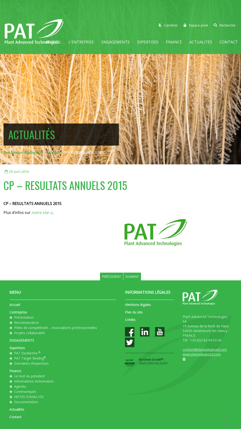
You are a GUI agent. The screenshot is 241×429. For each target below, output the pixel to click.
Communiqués (25, 391)
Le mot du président (29, 376)
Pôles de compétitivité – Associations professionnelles (55, 327)
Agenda (20, 386)
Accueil (53, 42)
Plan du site (134, 312)
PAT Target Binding (30, 358)
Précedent (111, 276)
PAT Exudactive (27, 353)
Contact (229, 42)
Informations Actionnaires (34, 381)
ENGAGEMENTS (115, 42)
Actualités (200, 42)
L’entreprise (81, 42)
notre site (40, 212)
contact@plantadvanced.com (205, 349)
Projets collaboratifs (29, 333)
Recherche (224, 25)
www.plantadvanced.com (202, 354)
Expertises (147, 42)
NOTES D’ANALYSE (29, 396)
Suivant (132, 276)
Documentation (26, 402)
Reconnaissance (26, 322)
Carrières (168, 25)
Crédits (130, 319)
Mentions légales (138, 304)
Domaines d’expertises (31, 363)
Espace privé (195, 25)
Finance (174, 42)
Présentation (24, 317)
